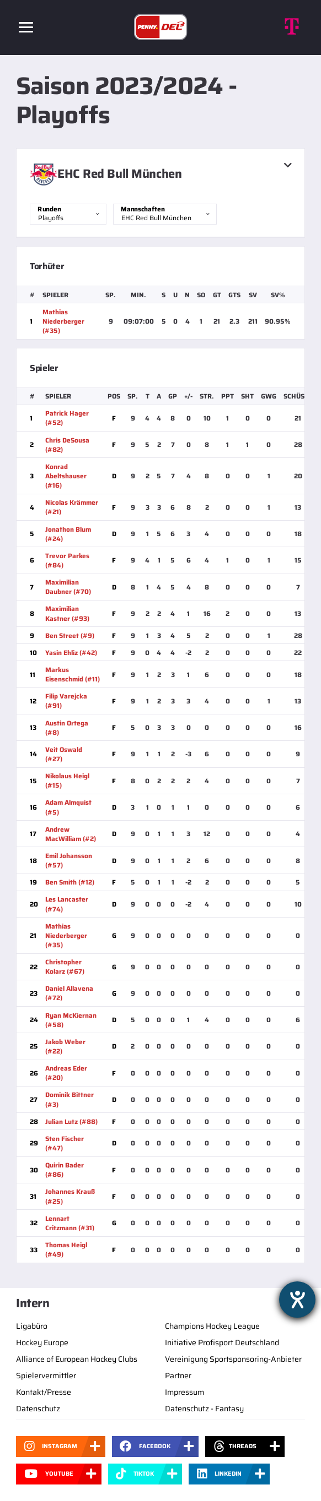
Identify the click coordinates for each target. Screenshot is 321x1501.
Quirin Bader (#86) (64, 1170)
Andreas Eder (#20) (66, 1073)
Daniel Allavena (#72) (69, 993)
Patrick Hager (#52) (67, 418)
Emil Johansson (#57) (68, 860)
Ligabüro (31, 1326)
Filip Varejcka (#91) (66, 701)
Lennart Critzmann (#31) (69, 1223)
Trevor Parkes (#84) (67, 560)
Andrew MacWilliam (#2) (70, 834)
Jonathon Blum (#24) (68, 534)
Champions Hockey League (212, 1326)
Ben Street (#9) (69, 635)
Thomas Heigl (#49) (66, 1249)
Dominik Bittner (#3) (69, 1099)
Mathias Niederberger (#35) (63, 321)
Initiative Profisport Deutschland (222, 1342)
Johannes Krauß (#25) (70, 1196)
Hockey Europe (42, 1342)
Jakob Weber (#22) (65, 1046)
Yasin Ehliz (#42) (71, 652)
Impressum (184, 1392)
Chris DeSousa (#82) (67, 445)
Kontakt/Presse (43, 1392)
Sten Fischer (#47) (64, 1143)
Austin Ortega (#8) (66, 728)
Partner (178, 1375)
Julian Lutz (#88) (71, 1121)
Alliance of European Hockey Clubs (76, 1359)
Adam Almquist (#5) (68, 807)
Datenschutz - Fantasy (204, 1408)
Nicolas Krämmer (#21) (71, 507)
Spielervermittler (46, 1375)
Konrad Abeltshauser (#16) (66, 475)
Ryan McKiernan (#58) (71, 1020)
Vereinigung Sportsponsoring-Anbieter (233, 1359)
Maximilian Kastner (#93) (67, 613)
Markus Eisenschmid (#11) (72, 674)
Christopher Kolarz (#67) (64, 966)
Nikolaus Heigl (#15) (67, 780)
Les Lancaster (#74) (66, 904)
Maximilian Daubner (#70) (68, 587)
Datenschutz (38, 1408)
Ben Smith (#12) (69, 882)
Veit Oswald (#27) (63, 754)
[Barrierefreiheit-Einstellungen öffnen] (297, 1299)
